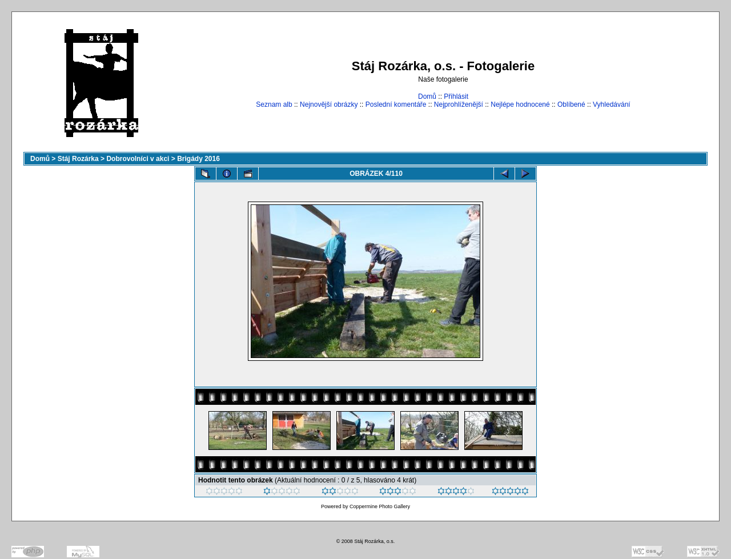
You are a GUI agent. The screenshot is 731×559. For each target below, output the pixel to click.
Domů (427, 96)
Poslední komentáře (396, 104)
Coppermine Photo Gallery (380, 506)
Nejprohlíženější (458, 104)
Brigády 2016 (198, 159)
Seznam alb (274, 104)
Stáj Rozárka (78, 159)
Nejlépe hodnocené (520, 104)
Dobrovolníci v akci (137, 159)
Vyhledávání (611, 104)
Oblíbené (571, 104)
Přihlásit (456, 96)
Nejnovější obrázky (329, 104)
